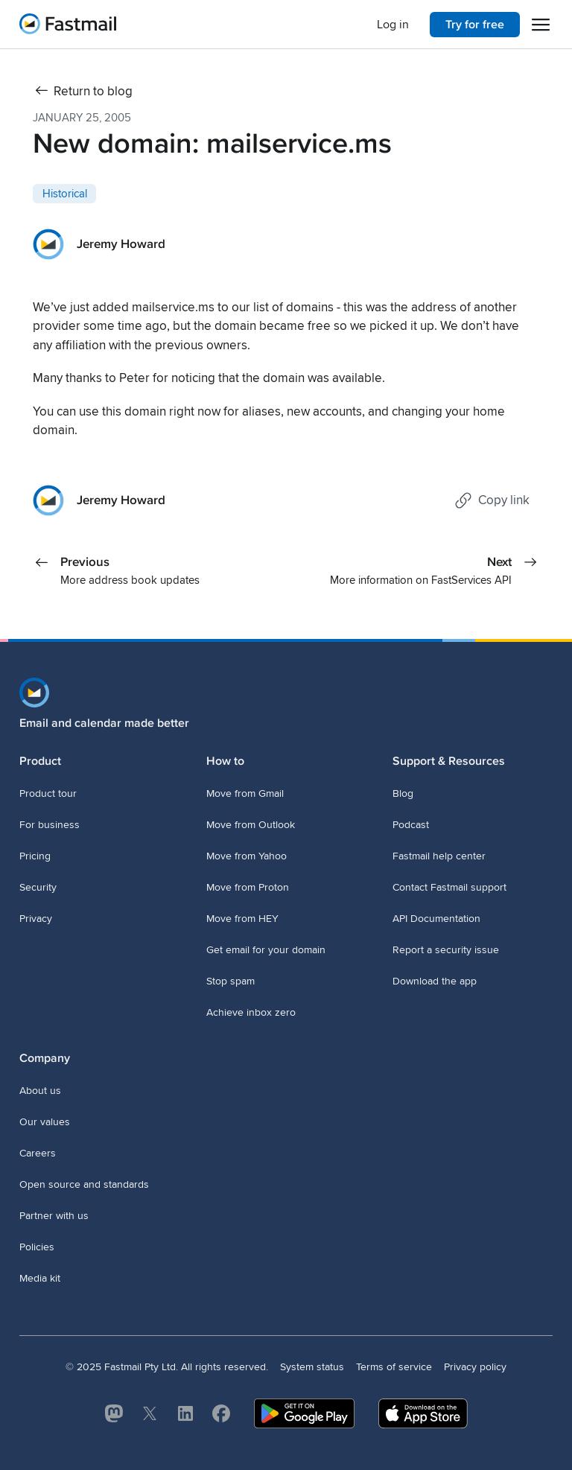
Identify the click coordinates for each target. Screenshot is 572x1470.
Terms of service (394, 1367)
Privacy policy (475, 1367)
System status (312, 1367)
